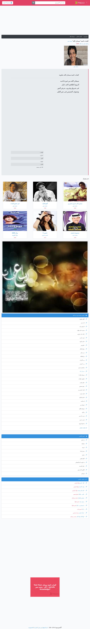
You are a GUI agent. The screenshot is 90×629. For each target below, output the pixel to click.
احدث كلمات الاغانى (82, 479)
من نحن (40, 627)
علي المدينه (83, 466)
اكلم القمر (83, 458)
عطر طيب (83, 382)
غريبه (84, 447)
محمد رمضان (75, 498)
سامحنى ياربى (82, 367)
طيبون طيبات (83, 378)
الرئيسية (85, 36)
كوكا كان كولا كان (81, 516)
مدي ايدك (83, 451)
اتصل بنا (36, 627)
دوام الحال (83, 349)
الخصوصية (30, 627)
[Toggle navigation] (87, 2)
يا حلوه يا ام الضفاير (81, 462)
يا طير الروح (83, 423)
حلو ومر (84, 345)
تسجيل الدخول (7, 2)
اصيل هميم (75, 494)
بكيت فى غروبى (82, 334)
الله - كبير (83, 483)
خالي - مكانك (82, 494)
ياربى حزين (83, 420)
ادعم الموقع (45, 627)
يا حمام (84, 440)
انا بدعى (84, 323)
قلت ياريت (83, 393)
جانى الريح (83, 341)
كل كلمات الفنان (83, 428)
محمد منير (70, 41)
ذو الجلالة (83, 356)
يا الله (84, 412)
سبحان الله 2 (83, 375)
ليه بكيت (84, 401)
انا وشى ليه (83, 326)
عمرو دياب (79, 509)
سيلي (84, 455)
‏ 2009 (77, 43)
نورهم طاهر (83, 408)
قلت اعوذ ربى (82, 390)
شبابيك (84, 443)
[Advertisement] (45, 21)
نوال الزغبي (77, 483)
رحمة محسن (76, 513)
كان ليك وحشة (82, 490)
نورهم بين (83, 405)
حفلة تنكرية (83, 513)
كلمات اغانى (79, 36)
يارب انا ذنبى (83, 416)
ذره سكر (84, 352)
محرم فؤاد (77, 501)
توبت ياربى (83, 337)
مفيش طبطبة (82, 498)
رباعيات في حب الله (84, 43)
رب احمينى (83, 364)
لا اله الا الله (83, 397)
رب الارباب (83, 360)
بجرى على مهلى (82, 330)
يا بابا (84, 509)
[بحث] (33, 2)
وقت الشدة (83, 486)
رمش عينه (83, 501)
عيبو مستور (83, 386)
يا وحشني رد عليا (81, 505)
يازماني (84, 473)
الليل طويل (83, 319)
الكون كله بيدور (82, 470)
